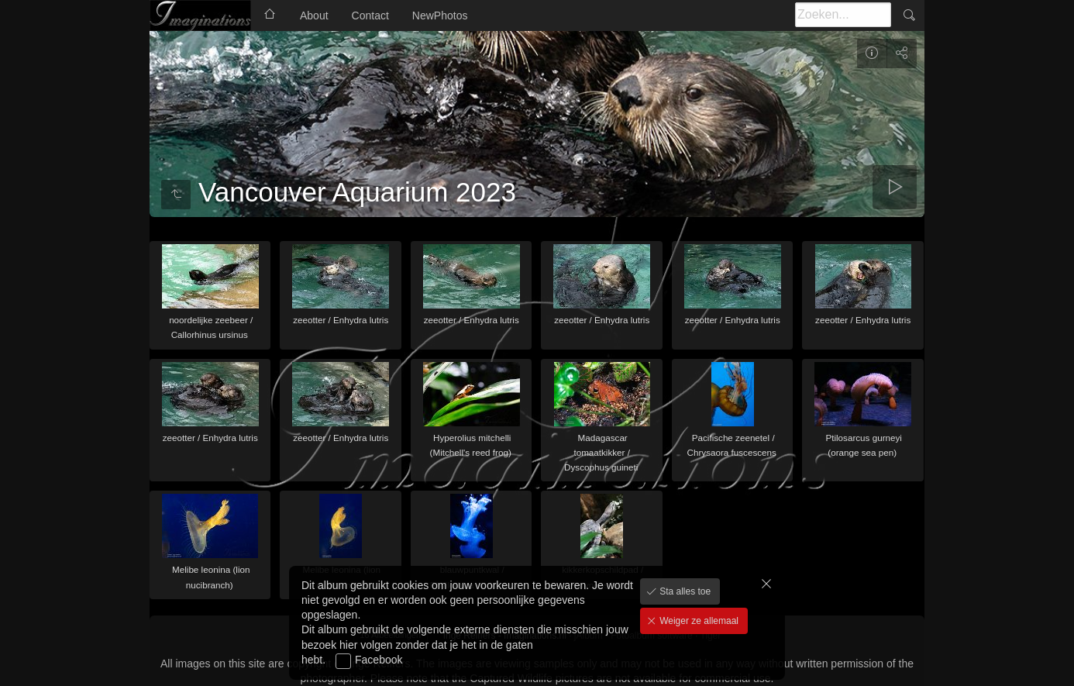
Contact (370, 15)
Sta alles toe (684, 591)
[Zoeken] (843, 14)
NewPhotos (440, 15)
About (314, 15)
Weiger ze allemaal (697, 620)
